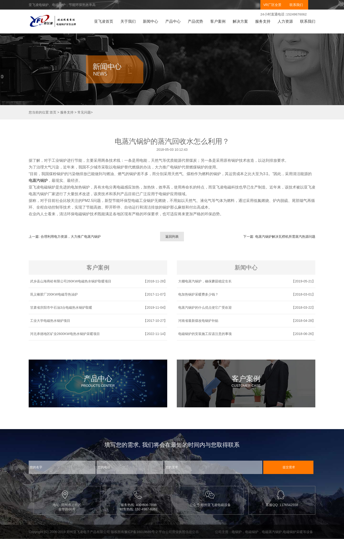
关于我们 (128, 21)
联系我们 (296, 5)
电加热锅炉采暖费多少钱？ (198, 294)
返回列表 (172, 236)
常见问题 (84, 112)
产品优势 (195, 21)
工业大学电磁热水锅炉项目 (50, 321)
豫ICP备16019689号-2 (141, 532)
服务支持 (262, 21)
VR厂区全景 (272, 5)
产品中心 (173, 21)
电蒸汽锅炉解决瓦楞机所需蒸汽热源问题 (285, 236)
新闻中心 (150, 21)
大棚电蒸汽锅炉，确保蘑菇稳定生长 (205, 281)
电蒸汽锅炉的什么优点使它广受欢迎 (205, 307)
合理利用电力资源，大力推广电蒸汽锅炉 (71, 236)
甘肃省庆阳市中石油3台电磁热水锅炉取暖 (61, 307)
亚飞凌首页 (103, 21)
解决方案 (240, 21)
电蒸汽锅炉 (38, 180)
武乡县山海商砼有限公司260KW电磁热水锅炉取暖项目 (70, 281)
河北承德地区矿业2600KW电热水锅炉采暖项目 (65, 334)
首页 (53, 112)
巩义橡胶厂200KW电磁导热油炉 (54, 294)
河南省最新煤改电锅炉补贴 (198, 321)
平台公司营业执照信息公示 (179, 532)
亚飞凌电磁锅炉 (42, 187)
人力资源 (285, 21)
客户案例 (218, 21)
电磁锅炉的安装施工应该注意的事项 (205, 334)
